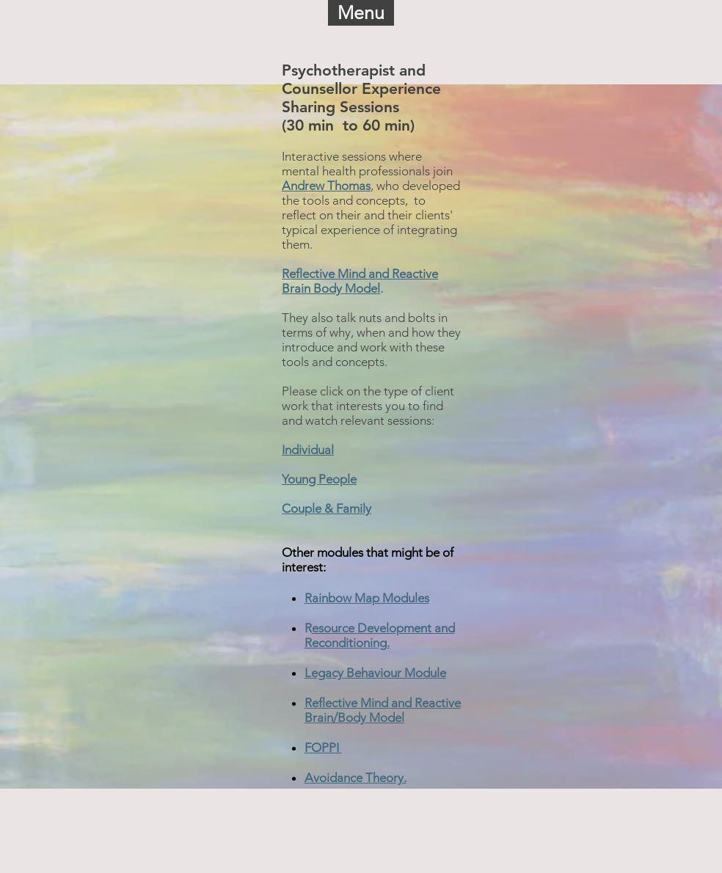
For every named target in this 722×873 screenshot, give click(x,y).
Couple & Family (326, 508)
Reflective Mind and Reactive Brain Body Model (360, 281)
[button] (361, 13)
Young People (319, 479)
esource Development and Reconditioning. (380, 635)
